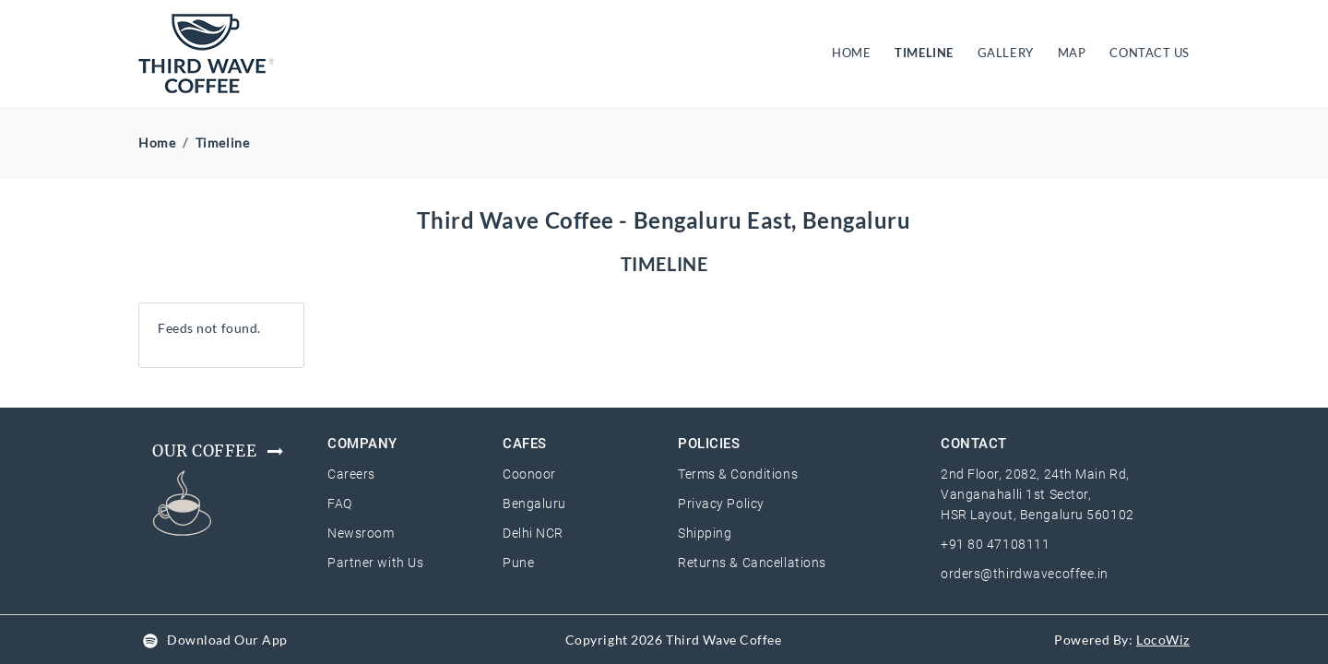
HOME (855, 51)
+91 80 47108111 (995, 544)
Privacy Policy (721, 503)
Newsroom (360, 533)
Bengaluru (534, 503)
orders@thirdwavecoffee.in (1025, 573)
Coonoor (529, 474)
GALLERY (1006, 52)
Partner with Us (375, 562)
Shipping (704, 533)
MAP (1072, 52)
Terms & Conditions (738, 474)
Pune (518, 562)
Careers (351, 474)
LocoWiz (1163, 639)
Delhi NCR (533, 533)
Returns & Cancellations (752, 562)
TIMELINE (924, 52)
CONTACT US (1149, 52)
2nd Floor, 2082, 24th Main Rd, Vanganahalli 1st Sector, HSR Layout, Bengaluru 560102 (1037, 494)
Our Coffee (219, 451)
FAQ (339, 503)
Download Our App (227, 639)
